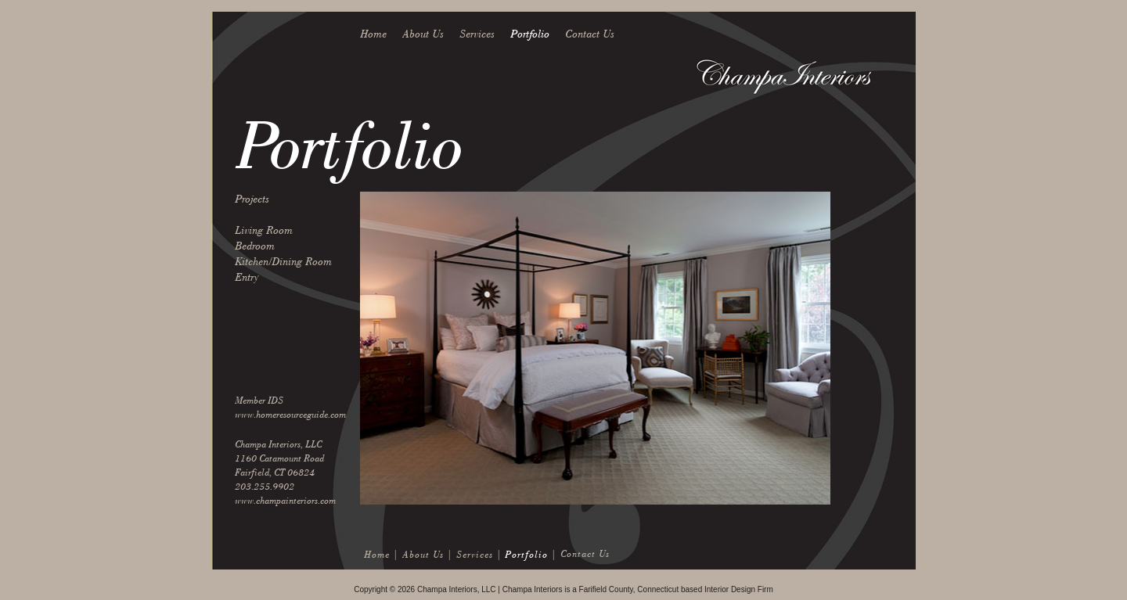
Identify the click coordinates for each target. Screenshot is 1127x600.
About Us (423, 34)
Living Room (264, 230)
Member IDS (259, 400)
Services (477, 34)
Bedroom (255, 246)
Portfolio (529, 34)
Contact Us (589, 34)
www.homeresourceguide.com (290, 414)
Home (373, 34)
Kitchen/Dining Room (283, 261)
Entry (246, 277)
